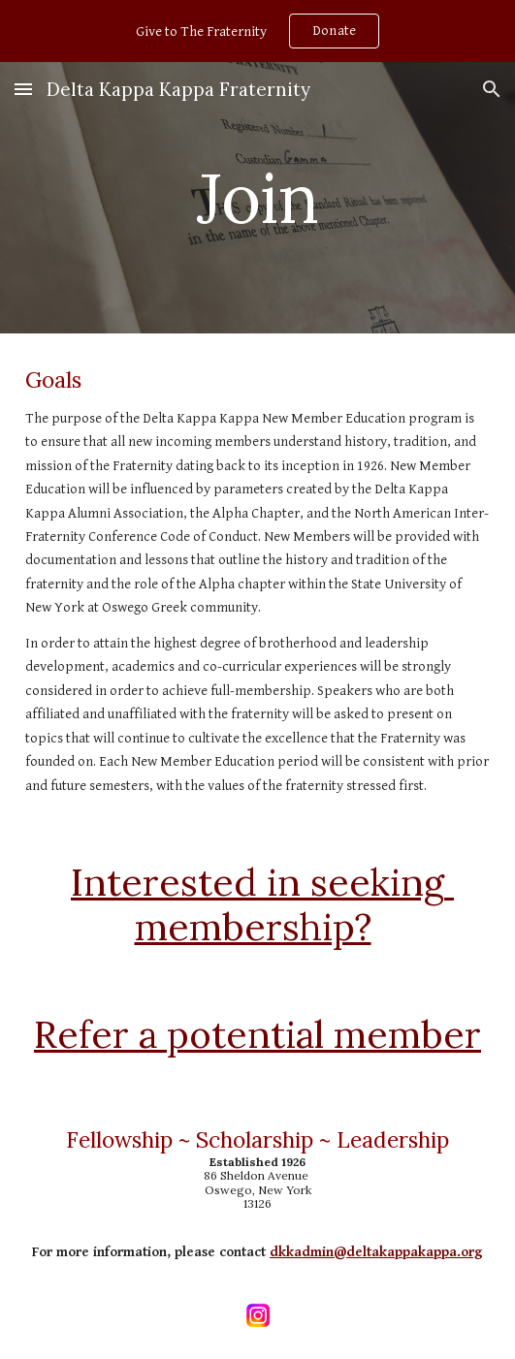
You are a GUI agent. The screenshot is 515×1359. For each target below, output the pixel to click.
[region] (257, 31)
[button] (23, 88)
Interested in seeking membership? (262, 904)
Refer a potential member (257, 1034)
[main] (257, 198)
